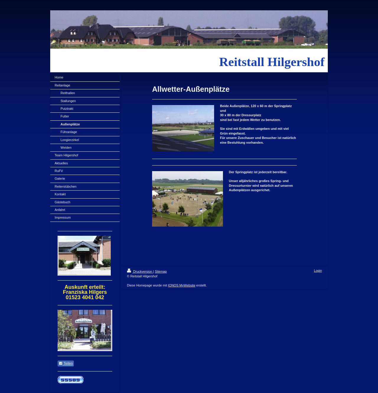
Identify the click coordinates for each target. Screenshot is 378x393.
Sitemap (161, 271)
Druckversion (140, 271)
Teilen (66, 363)
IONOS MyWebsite (181, 285)
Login (318, 270)
